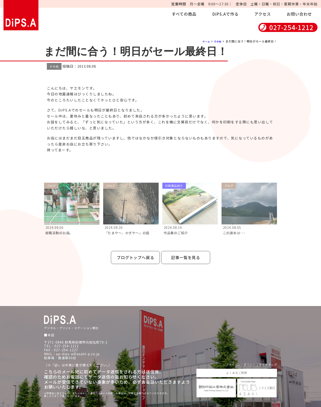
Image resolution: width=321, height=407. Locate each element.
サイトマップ (266, 359)
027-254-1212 (291, 27)
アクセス (262, 14)
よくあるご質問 (236, 367)
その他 (217, 41)
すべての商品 (184, 14)
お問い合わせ (299, 14)
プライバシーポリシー (235, 359)
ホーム (203, 41)
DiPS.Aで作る (225, 14)
